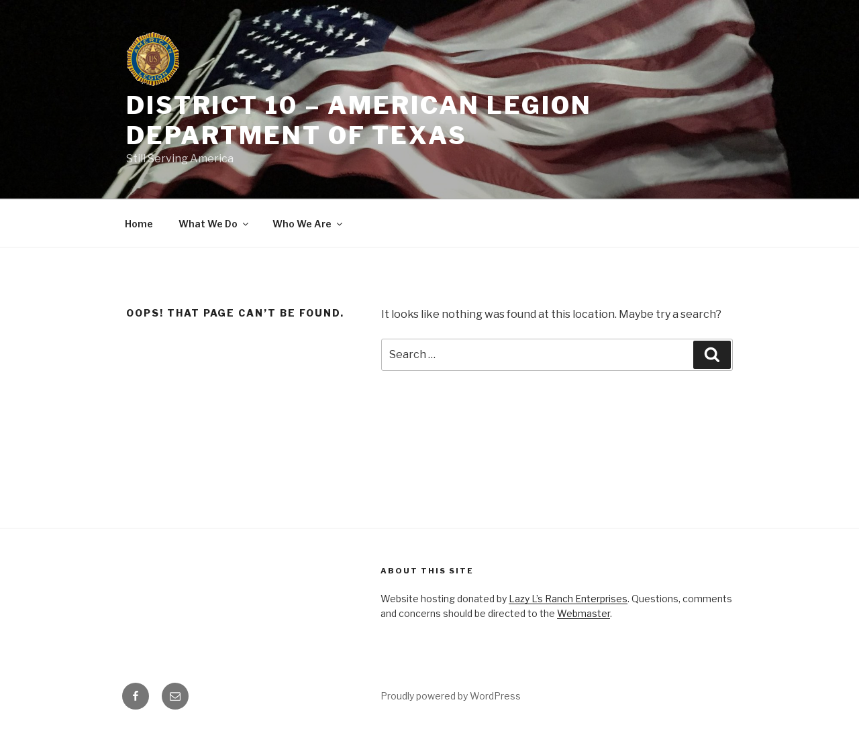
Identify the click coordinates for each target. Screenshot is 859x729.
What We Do (214, 223)
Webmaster (583, 613)
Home (139, 223)
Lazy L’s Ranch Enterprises (568, 598)
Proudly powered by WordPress (451, 696)
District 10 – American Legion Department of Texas (359, 120)
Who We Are (308, 223)
